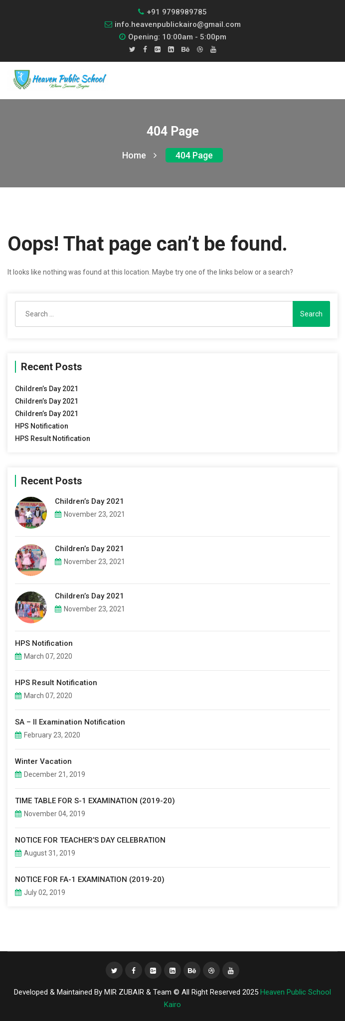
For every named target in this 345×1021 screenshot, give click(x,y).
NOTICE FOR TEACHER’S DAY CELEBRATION (90, 840)
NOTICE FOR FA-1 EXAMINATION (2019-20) (90, 879)
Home (139, 155)
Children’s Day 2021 (46, 389)
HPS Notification (41, 426)
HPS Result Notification (52, 438)
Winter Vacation (43, 761)
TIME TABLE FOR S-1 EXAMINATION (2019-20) (95, 800)
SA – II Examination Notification (70, 722)
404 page (194, 155)
